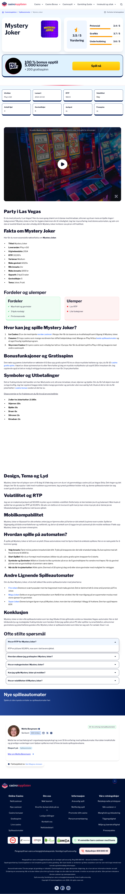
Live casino (16, 824)
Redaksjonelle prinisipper (109, 801)
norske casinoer (44, 334)
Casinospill (68, 4)
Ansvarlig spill (78, 801)
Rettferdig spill (78, 807)
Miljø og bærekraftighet (109, 824)
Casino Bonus (51, 4)
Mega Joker (13, 595)
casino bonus (21, 388)
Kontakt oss (47, 822)
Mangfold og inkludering (109, 813)
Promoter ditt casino (78, 813)
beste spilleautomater (106, 338)
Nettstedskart (47, 827)
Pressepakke (109, 830)
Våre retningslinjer (109, 796)
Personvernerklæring (78, 819)
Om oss (47, 796)
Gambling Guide (84, 4)
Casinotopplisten (11, 12)
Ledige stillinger (47, 816)
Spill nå (96, 66)
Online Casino (16, 796)
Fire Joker (12, 588)
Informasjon (78, 796)
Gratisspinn (16, 819)
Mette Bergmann (29, 729)
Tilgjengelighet (109, 819)
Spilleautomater (24, 12)
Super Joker (13, 601)
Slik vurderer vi (109, 807)
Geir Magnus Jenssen (34, 764)
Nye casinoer (16, 807)
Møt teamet (47, 801)
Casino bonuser (16, 813)
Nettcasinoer (16, 801)
